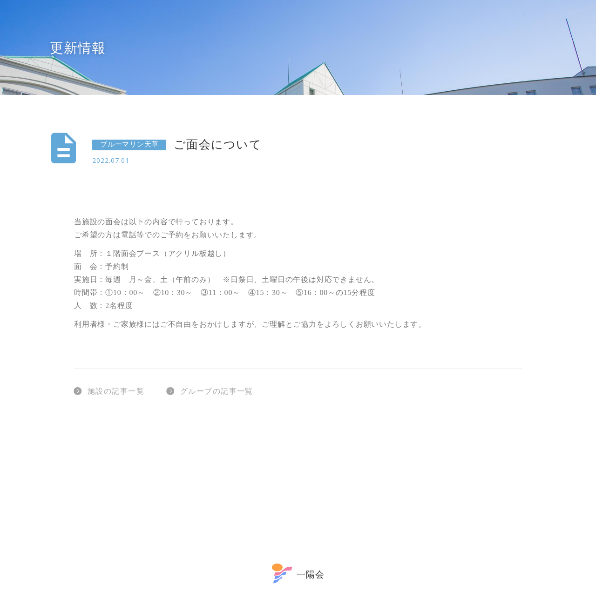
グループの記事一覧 (210, 390)
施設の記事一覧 (109, 390)
